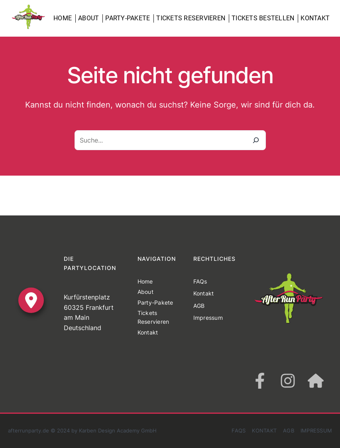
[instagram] (288, 381)
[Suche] (256, 140)
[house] (316, 381)
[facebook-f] (260, 381)
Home (62, 18)
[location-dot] (31, 300)
